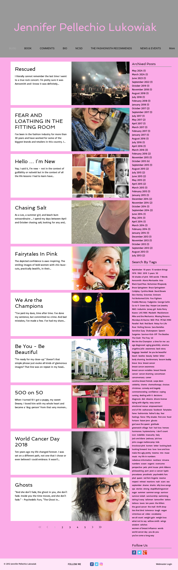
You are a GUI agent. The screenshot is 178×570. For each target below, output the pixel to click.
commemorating (139, 391)
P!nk (157, 320)
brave (134, 363)
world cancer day (139, 531)
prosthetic (147, 474)
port (147, 470)
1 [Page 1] (54, 527)
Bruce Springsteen (157, 287)
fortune (135, 420)
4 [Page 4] (77, 527)
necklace (157, 460)
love (154, 449)
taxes (142, 503)
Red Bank (149, 323)
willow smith (153, 521)
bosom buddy (165, 359)
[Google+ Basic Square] (145, 552)
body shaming (138, 359)
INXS (134, 309)
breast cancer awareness (143, 366)
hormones (137, 431)
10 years (147, 269)
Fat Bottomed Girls (140, 298)
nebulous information (142, 460)
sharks (153, 485)
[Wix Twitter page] (96, 564)
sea (168, 481)
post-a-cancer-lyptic (159, 470)
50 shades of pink (140, 276)
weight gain (149, 517)
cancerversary (138, 377)
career (148, 377)
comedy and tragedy (151, 388)
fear (162, 413)
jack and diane (138, 438)
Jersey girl (151, 309)
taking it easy (138, 499)
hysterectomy (149, 431)
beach (134, 355)
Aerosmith (137, 280)
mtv (161, 452)
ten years (150, 503)
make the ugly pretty (141, 452)
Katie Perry (162, 309)
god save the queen (141, 424)
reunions (151, 481)
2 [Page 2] (62, 527)
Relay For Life (160, 323)
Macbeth (152, 312)
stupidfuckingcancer (159, 488)
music (134, 456)
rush (158, 481)
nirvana (165, 460)
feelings (135, 417)
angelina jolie (138, 348)
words (160, 528)
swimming (163, 496)
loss (149, 449)
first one (162, 417)
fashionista (143, 413)
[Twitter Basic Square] (139, 552)
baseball (144, 352)
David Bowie (160, 291)
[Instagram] (101, 564)
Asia (161, 280)
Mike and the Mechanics (143, 316)
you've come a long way (143, 535)
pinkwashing (138, 470)
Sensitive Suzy (138, 330)
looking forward (139, 449)
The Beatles (163, 334)
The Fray (146, 337)
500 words (154, 276)
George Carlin (164, 302)
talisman (149, 499)
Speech (162, 330)
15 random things (160, 269)
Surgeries (136, 334)
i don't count (162, 431)
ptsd (134, 478)
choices (166, 384)
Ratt (142, 323)
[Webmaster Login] (164, 564)
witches (143, 524)
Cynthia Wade (147, 291)
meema (155, 452)
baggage (136, 352)
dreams (149, 399)
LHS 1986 (143, 312)
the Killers (159, 503)
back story (161, 348)
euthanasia (147, 409)
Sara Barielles (158, 327)
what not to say (139, 521)
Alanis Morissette (150, 280)
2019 (145, 273)
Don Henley (137, 294)
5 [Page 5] (85, 527)
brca (140, 363)
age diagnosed (138, 345)
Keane (135, 312)
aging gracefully (153, 345)
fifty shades (151, 417)
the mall (151, 506)
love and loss (164, 449)
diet (143, 399)
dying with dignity (140, 402)
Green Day (144, 305)
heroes (166, 427)
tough (157, 510)
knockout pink (138, 445)
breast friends (160, 370)
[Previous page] (47, 527)
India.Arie (141, 309)
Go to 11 (135, 305)
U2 (152, 337)
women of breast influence (144, 528)
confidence (153, 391)
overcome (160, 463)
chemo (144, 384)
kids (157, 442)
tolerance (149, 510)
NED (152, 320)
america (165, 345)
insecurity (150, 434)
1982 (139, 273)
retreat (143, 481)
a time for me (159, 341)
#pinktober (137, 269)
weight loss (161, 517)
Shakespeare (152, 330)
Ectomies (148, 294)
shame (146, 485)
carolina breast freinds (142, 381)
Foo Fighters (156, 298)
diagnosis (136, 399)
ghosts (154, 420)
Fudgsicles (152, 302)
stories (139, 488)
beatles (141, 355)
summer (141, 492)
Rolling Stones (144, 327)
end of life (136, 409)
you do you (154, 531)
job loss (158, 438)
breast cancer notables (142, 370)
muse (167, 452)
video (147, 514)
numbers (136, 463)
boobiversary (152, 359)
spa (133, 488)
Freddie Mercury (139, 302)
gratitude (155, 424)
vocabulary (156, 514)
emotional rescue (140, 406)
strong (146, 488)
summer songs (153, 492)
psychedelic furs (160, 474)
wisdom (135, 524)
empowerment (155, 406)
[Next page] (92, 527)
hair (151, 427)
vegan (164, 510)
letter (156, 445)
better (156, 355)
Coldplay (136, 291)
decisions (158, 395)
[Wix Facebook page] (92, 564)
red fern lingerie (151, 478)
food (169, 417)
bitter (162, 355)
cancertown (159, 373)
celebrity (136, 384)
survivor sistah (138, 496)
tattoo (168, 499)
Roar (134, 327)
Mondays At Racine (140, 320)
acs (168, 341)
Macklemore (162, 312)
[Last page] (100, 527)
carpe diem (158, 381)
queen (139, 478)
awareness (150, 348)
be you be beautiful (157, 352)
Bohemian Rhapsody (157, 284)
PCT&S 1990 (165, 320)
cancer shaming (146, 373)
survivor (164, 492)
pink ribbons (165, 467)
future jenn (145, 420)
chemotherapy (154, 384)
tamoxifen (159, 499)
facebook (158, 409)
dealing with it (146, 395)
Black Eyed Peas (139, 284)
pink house (153, 467)
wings (163, 521)
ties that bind (138, 510)
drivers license (160, 399)
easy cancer (155, 402)
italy (158, 434)
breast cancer (149, 363)
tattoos (135, 503)
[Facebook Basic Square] (134, 552)
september (137, 485)
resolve (162, 478)
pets (145, 467)
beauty (149, 355)
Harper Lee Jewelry (159, 305)
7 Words (163, 276)
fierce (142, 417)
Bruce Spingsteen (140, 287)
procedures (137, 474)
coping (162, 391)
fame (134, 413)
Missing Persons (162, 316)
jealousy (150, 438)
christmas (136, 388)
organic (151, 463)
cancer (135, 373)
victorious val (138, 514)
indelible (141, 434)
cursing (135, 395)
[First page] (40, 527)
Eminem (157, 294)
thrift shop (161, 506)
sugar (134, 492)
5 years (151, 273)
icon (134, 434)
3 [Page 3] (70, 527)
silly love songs (164, 485)
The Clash (136, 337)
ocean (144, 463)
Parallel (135, 323)
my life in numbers (146, 456)
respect (135, 481)
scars (163, 481)
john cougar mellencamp (143, 442)
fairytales (167, 409)
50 (157, 273)
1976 (134, 273)
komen (149, 445)
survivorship (152, 496)
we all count (137, 517)
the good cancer (139, 506)
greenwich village (140, 427)
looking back (165, 445)
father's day (154, 413)
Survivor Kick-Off (149, 334)
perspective (137, 467)
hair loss (157, 427)
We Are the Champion (142, 341)
